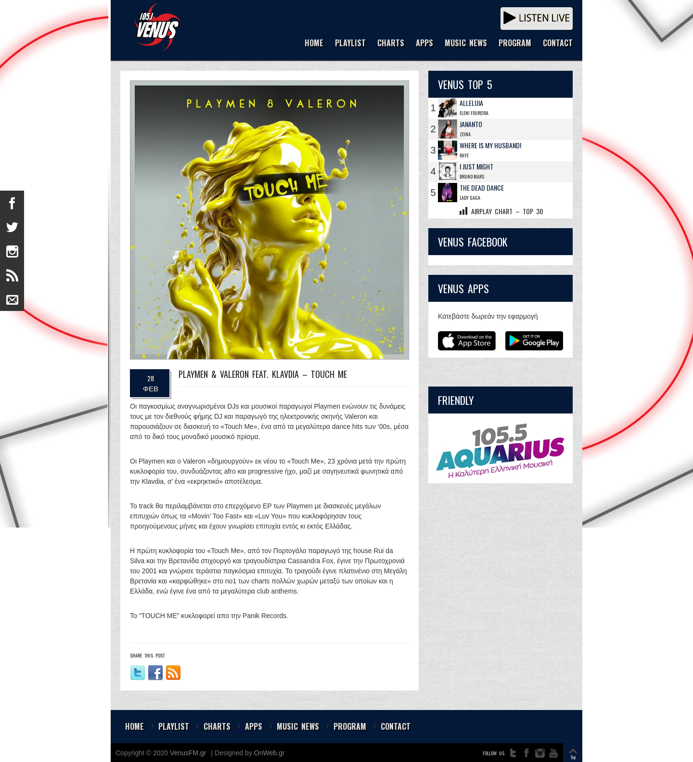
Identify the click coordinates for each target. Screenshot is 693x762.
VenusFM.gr (188, 753)
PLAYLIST (350, 44)
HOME (314, 44)
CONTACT (558, 44)
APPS (424, 44)
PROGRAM (515, 44)
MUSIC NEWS (466, 44)
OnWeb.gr (269, 753)
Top (573, 757)
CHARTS (390, 44)
